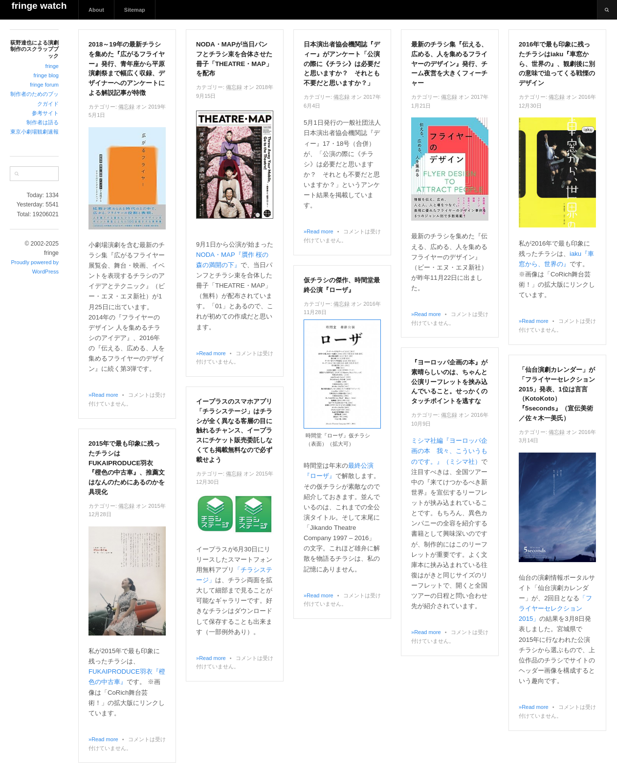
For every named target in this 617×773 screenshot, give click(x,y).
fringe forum (44, 85)
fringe (52, 66)
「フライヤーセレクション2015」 (555, 608)
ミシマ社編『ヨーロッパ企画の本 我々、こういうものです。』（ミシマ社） (449, 451)
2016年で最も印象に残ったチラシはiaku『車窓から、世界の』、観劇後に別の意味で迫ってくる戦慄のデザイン (557, 64)
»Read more (103, 395)
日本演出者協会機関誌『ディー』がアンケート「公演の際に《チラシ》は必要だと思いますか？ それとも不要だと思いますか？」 (342, 64)
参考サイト (45, 113)
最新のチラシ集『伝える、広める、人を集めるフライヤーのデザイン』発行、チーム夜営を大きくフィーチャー (449, 64)
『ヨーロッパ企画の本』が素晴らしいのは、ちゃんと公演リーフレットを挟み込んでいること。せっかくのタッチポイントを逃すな (449, 382)
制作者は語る (42, 122)
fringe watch (38, 5)
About (96, 10)
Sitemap (134, 10)
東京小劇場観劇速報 (34, 132)
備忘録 (126, 107)
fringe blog (46, 75)
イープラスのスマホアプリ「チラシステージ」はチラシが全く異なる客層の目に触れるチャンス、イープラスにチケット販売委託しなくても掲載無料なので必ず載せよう (234, 430)
